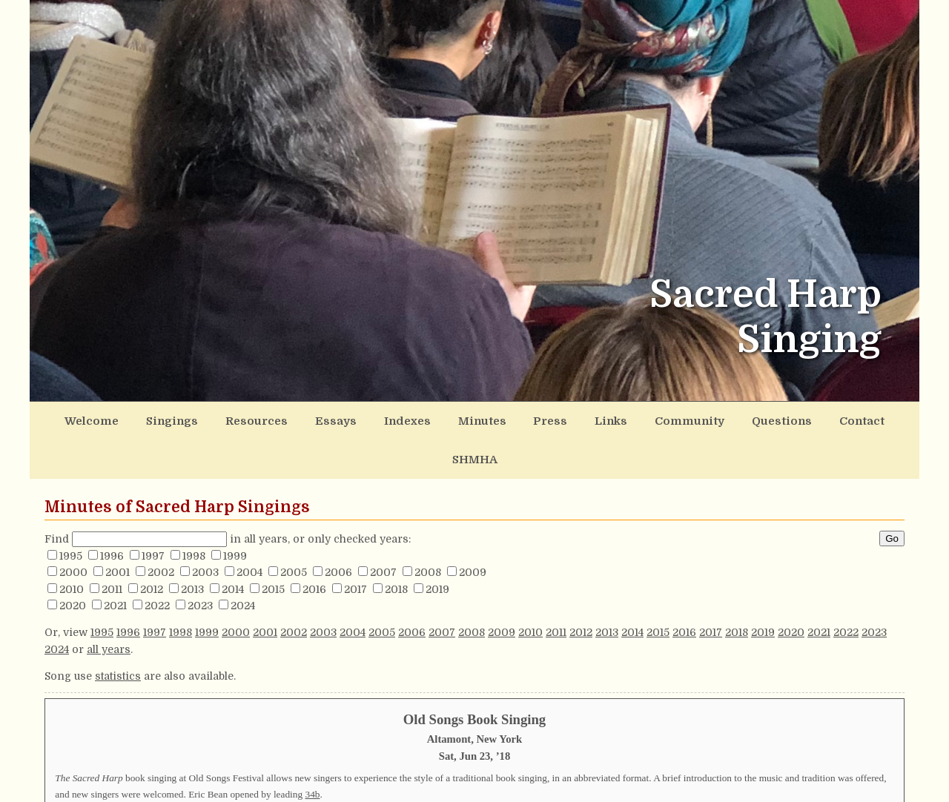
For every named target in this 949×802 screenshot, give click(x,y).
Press (509, 419)
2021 (115, 563)
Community (634, 419)
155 (618, 771)
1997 (153, 513)
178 (320, 786)
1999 (235, 513)
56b (848, 786)
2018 (396, 546)
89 (461, 771)
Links (563, 419)
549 (547, 771)
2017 (355, 546)
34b (312, 751)
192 (97, 786)
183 (833, 771)
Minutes (448, 419)
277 (311, 771)
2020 (72, 563)
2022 (157, 563)
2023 (200, 563)
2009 (472, 530)
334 (457, 786)
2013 (192, 546)
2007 (383, 530)
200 (702, 786)
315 (186, 786)
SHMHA (854, 419)
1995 (70, 513)
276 (163, 771)
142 (684, 771)
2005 (293, 530)
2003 (205, 530)
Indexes (381, 419)
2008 (427, 530)
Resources (247, 419)
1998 (193, 513)
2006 (338, 530)
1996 (112, 513)
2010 (71, 546)
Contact (788, 419)
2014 (233, 546)
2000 (73, 530)
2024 (243, 563)
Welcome (99, 419)
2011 (112, 546)
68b (389, 771)
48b (246, 771)
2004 (249, 530)
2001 (117, 530)
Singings (172, 419)
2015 (273, 546)
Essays (317, 419)
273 (767, 771)
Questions (717, 419)
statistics (118, 634)
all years (108, 606)
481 (610, 786)
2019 (437, 546)
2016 (314, 546)
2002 (161, 530)
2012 (151, 546)
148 (764, 786)
